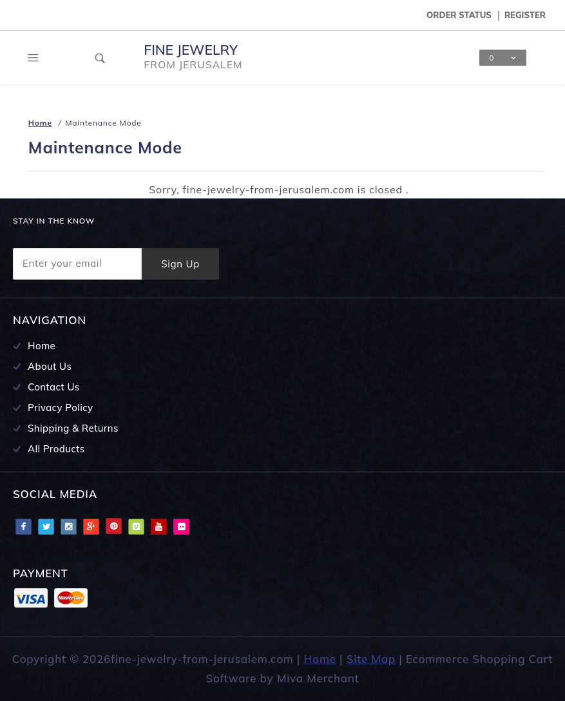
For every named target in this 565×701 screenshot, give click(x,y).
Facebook (23, 526)
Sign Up (180, 264)
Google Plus (91, 526)
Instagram (68, 526)
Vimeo (136, 526)
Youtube (158, 526)
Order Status (459, 15)
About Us (50, 366)
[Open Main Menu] (33, 58)
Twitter (45, 526)
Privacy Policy (60, 407)
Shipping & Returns (73, 428)
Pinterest (113, 526)
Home (41, 346)
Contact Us (54, 387)
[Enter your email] (77, 264)
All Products (56, 449)
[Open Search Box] (100, 58)
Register (525, 15)
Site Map (371, 659)
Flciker (181, 526)
